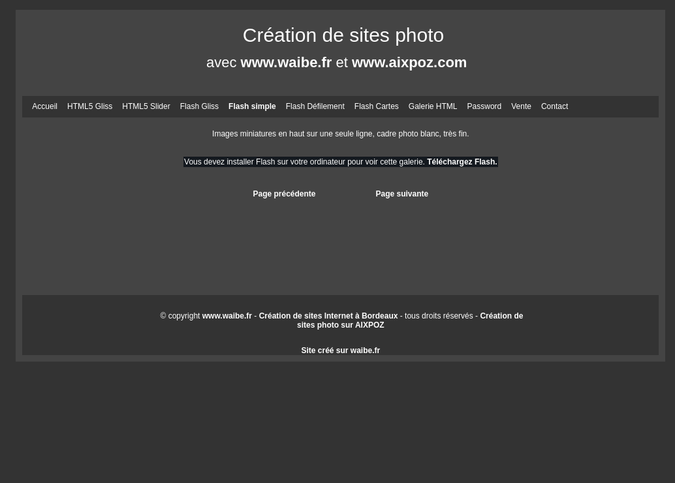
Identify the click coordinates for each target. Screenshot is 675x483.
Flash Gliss (199, 106)
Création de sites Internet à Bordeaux (328, 315)
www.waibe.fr (286, 62)
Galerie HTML (433, 106)
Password (484, 106)
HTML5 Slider (146, 106)
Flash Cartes (376, 106)
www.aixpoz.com (409, 62)
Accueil (44, 106)
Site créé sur (340, 350)
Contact (554, 106)
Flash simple (252, 106)
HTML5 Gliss (89, 106)
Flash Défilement (315, 106)
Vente (521, 106)
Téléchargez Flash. (462, 161)
